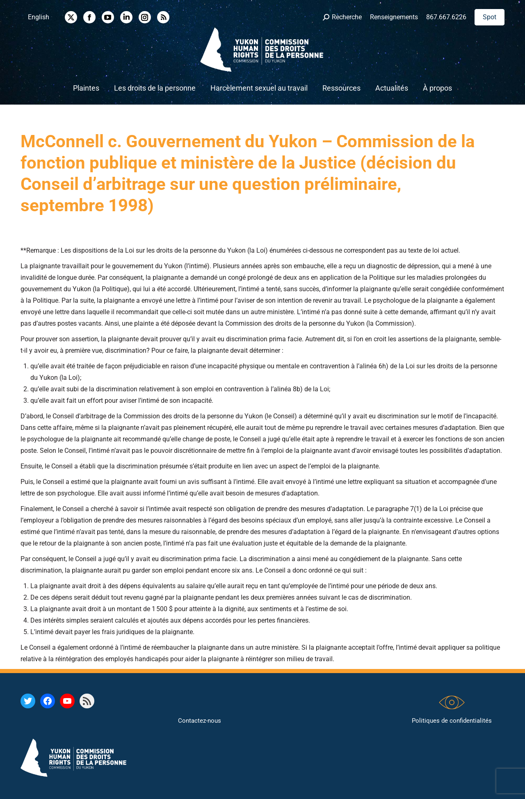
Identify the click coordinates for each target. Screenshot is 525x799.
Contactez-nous (199, 720)
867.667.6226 (446, 17)
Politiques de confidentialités (452, 720)
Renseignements (394, 17)
